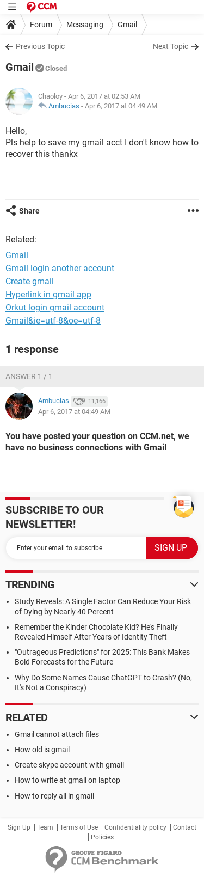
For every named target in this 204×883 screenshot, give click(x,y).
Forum (41, 24)
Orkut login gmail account (54, 307)
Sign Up (19, 827)
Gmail (127, 24)
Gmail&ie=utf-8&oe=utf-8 (53, 320)
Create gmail (29, 281)
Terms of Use (79, 827)
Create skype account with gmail (69, 764)
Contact (184, 827)
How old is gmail (42, 749)
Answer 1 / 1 (29, 376)
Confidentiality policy (135, 827)
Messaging (84, 24)
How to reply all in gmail (54, 795)
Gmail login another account (59, 268)
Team (45, 827)
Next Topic (170, 46)
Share (29, 210)
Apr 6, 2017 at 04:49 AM (121, 106)
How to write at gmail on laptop (67, 780)
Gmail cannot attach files (57, 734)
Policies (102, 837)
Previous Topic (40, 46)
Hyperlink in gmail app (48, 294)
